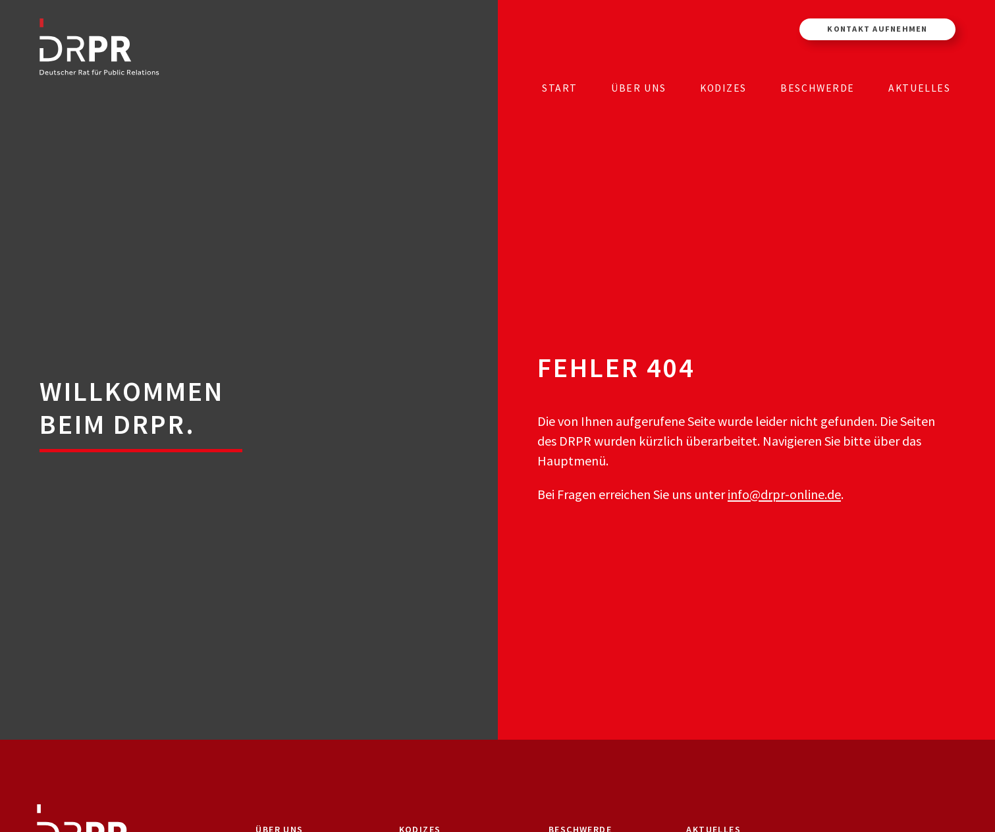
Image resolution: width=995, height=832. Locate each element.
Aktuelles (919, 88)
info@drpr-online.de (784, 494)
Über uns (638, 88)
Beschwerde (817, 88)
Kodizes (723, 88)
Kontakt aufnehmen (877, 29)
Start (560, 88)
